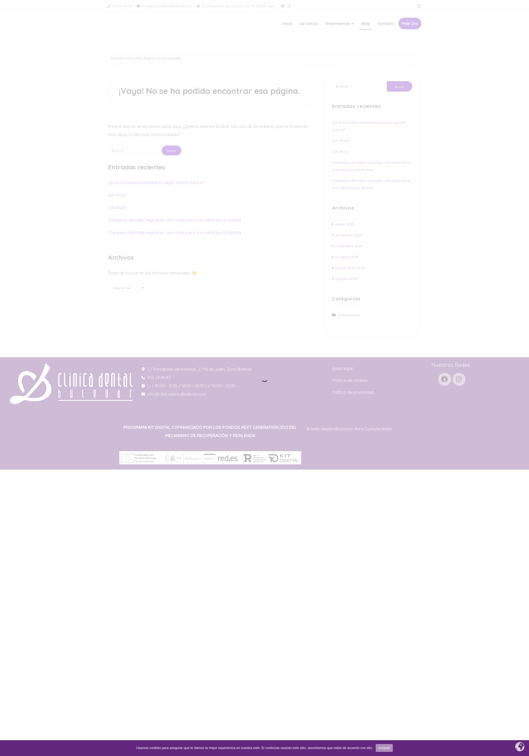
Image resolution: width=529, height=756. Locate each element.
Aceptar (384, 748)
